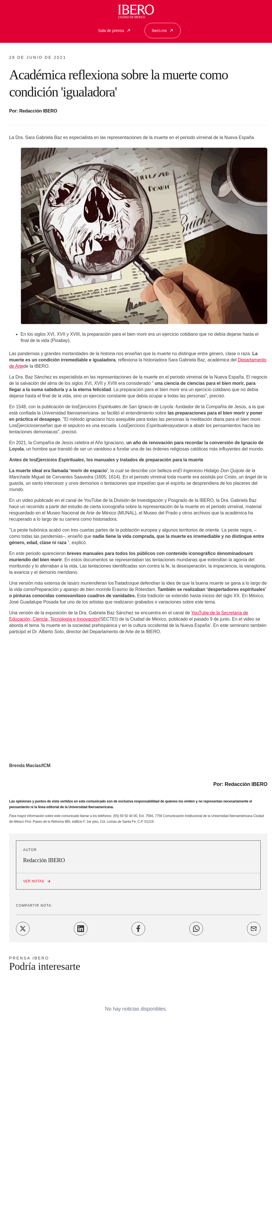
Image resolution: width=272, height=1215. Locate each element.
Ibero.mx (163, 30)
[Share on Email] (254, 929)
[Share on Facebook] (138, 929)
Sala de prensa (114, 30)
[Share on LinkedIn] (81, 929)
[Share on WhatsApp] (196, 929)
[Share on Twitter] (23, 929)
